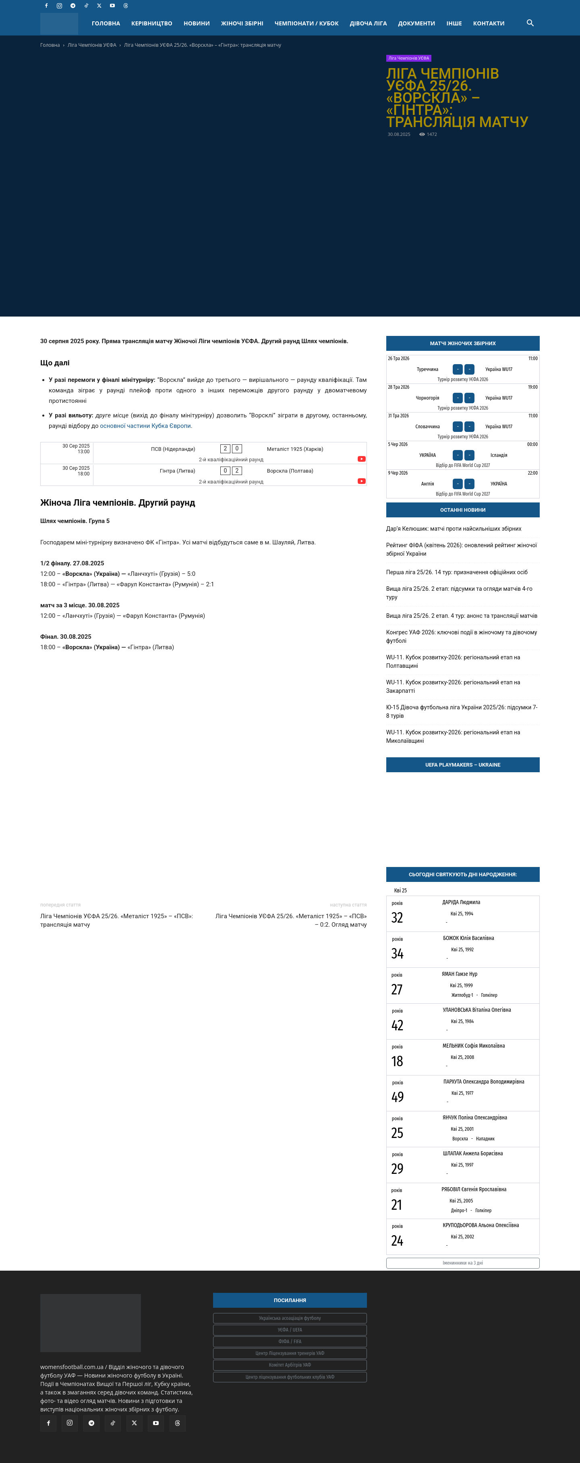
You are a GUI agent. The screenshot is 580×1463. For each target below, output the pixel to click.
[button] (530, 24)
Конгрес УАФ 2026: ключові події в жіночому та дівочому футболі (461, 636)
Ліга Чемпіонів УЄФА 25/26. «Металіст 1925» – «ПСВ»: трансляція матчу (116, 920)
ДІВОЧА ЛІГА (368, 23)
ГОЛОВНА (106, 23)
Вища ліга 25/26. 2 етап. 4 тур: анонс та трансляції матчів (462, 616)
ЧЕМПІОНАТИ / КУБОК (307, 23)
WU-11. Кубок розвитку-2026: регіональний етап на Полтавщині (453, 661)
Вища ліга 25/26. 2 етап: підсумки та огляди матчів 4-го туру (459, 593)
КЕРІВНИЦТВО (151, 23)
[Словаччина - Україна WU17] (463, 427)
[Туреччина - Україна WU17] (463, 369)
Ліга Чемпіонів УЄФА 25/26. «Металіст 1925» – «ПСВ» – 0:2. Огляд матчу (291, 920)
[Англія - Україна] (463, 484)
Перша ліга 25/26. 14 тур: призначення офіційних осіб (457, 572)
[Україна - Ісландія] (463, 455)
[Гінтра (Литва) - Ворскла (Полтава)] (204, 475)
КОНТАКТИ (489, 23)
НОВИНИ (197, 23)
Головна (50, 45)
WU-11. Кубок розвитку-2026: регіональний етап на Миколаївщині (453, 736)
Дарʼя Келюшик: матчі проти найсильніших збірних (454, 528)
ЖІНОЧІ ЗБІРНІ (242, 23)
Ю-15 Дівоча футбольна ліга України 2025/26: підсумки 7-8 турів (462, 711)
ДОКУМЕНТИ (416, 23)
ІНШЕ (454, 23)
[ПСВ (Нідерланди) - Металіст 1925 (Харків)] (204, 453)
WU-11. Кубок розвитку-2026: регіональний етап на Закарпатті (453, 686)
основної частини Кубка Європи (145, 425)
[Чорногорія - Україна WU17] (463, 398)
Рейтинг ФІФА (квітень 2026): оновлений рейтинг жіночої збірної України (461, 549)
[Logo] (63, 23)
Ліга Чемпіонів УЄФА (92, 45)
